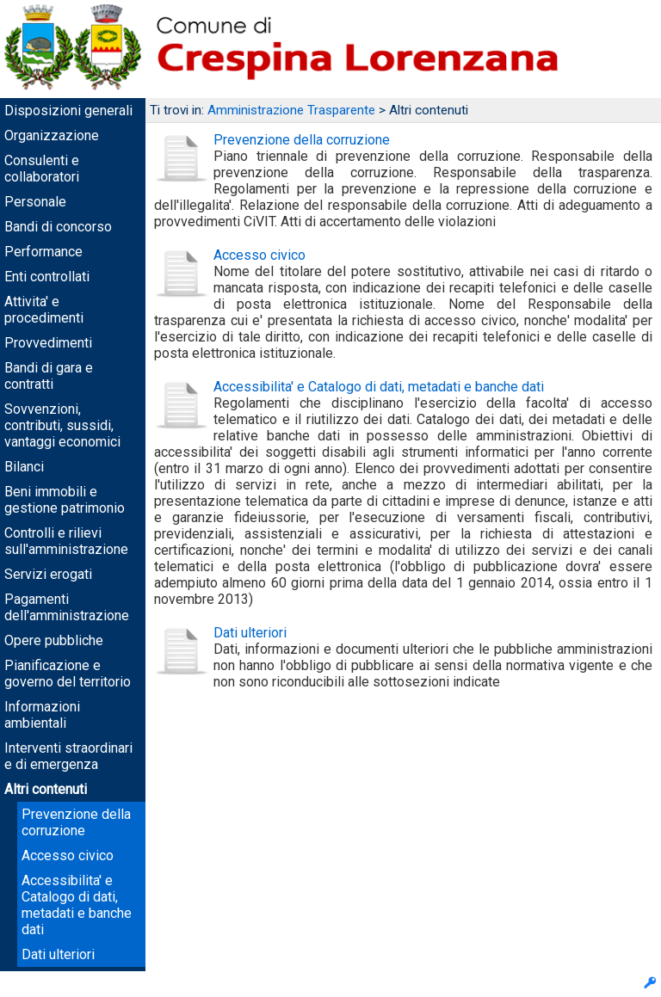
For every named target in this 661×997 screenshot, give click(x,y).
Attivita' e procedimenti (43, 309)
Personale (35, 202)
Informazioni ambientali (42, 715)
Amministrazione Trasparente (291, 110)
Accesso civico (68, 855)
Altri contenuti (45, 789)
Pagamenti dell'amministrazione (66, 607)
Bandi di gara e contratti (48, 376)
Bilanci (24, 466)
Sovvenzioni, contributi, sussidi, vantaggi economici (62, 425)
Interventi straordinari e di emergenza (68, 756)
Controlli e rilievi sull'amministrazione (66, 541)
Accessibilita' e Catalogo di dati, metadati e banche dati (77, 905)
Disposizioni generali (68, 110)
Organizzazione (51, 135)
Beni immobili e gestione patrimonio (64, 499)
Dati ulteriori (58, 954)
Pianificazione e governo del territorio (67, 673)
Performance (43, 251)
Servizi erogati (48, 574)
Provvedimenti (48, 343)
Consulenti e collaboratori (41, 168)
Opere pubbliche (53, 640)
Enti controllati (47, 276)
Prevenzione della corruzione (76, 822)
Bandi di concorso (58, 226)
